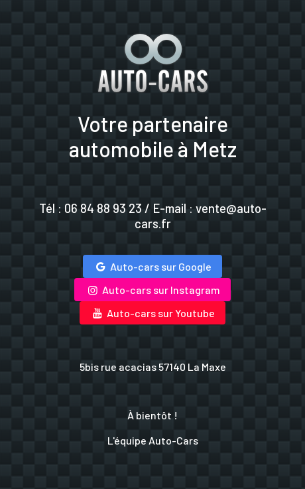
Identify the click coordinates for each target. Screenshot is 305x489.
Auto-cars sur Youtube (152, 313)
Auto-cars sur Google (152, 266)
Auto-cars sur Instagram (152, 289)
